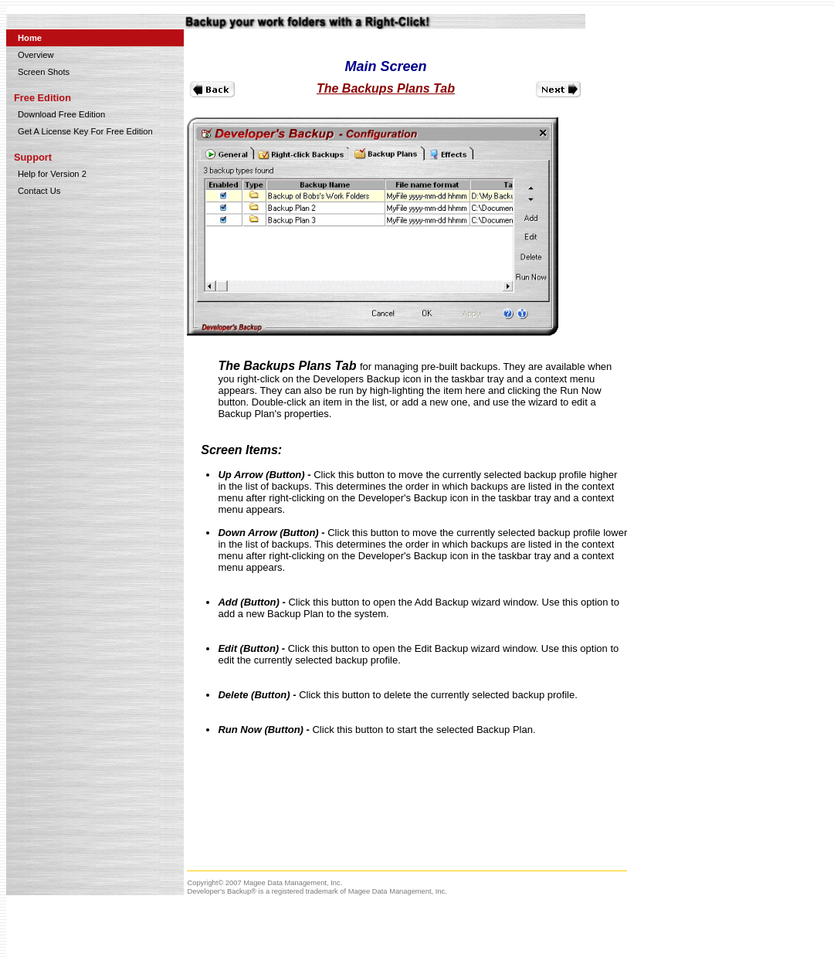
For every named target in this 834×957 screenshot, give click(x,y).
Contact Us (39, 190)
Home (30, 37)
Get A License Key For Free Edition (85, 131)
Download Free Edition (61, 114)
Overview (36, 54)
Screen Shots (44, 71)
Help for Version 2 (52, 173)
